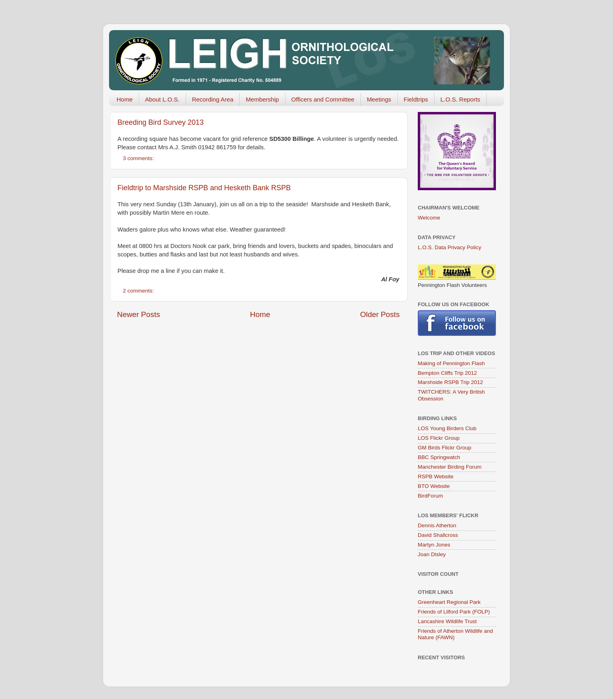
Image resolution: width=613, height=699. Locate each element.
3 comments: (139, 158)
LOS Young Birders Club (447, 428)
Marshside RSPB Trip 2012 (450, 382)
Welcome (429, 218)
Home (125, 99)
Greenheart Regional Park (449, 602)
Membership (262, 99)
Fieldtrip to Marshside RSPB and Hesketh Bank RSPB (204, 188)
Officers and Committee (322, 99)
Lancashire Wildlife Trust (447, 621)
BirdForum (430, 496)
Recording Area (212, 99)
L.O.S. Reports (460, 99)
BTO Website (434, 486)
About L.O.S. (162, 99)
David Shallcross (438, 535)
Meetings (379, 99)
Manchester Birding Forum (449, 467)
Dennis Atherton (437, 525)
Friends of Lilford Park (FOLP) (454, 612)
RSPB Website (435, 476)
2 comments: (139, 291)
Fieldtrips (416, 99)
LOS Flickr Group (438, 438)
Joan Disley (432, 554)
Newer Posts (138, 314)
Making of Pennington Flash (451, 363)
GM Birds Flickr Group (444, 448)
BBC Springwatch (439, 457)
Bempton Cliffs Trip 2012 (447, 373)
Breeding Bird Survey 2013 (160, 122)
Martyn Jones (434, 545)
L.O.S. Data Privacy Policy (449, 247)
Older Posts (380, 314)
